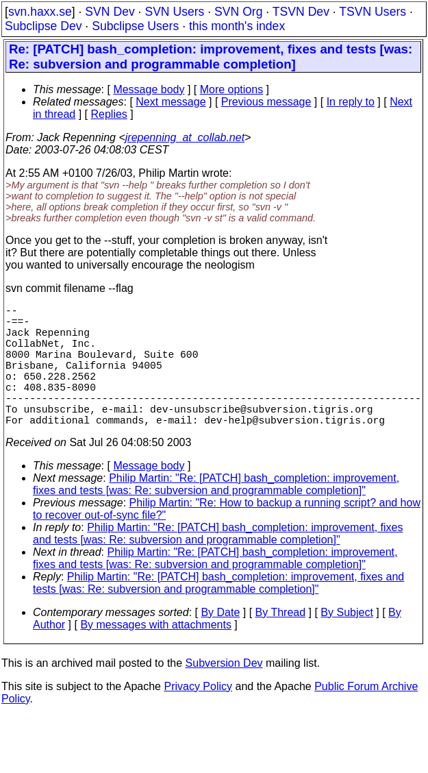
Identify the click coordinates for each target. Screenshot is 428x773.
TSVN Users (372, 12)
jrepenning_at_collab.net (184, 137)
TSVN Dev (301, 12)
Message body (148, 89)
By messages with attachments (155, 655)
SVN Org (238, 12)
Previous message (266, 102)
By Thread (280, 642)
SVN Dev (109, 12)
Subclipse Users (135, 26)
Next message (170, 102)
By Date (220, 642)
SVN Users (174, 12)
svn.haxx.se (40, 12)
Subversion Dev (224, 693)
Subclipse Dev (43, 26)
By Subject (346, 642)
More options (232, 89)
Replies (109, 114)
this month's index (237, 26)
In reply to (351, 102)
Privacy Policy (198, 716)
